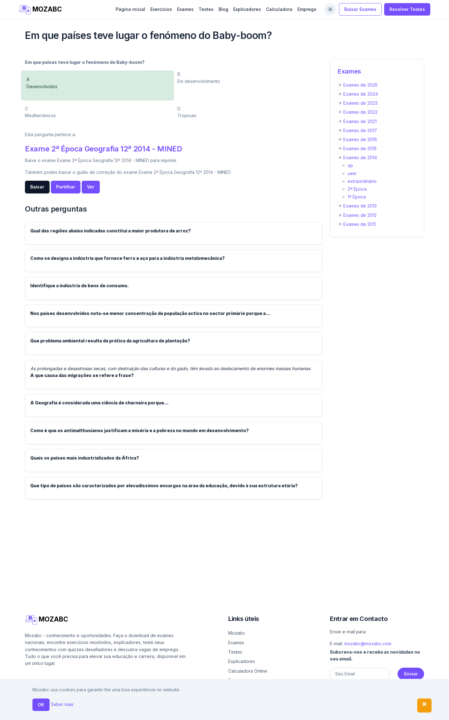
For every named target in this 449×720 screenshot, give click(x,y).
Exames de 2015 (360, 148)
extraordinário (362, 181)
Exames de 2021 (360, 121)
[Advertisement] (212, 548)
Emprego (306, 9)
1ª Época (357, 196)
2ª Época (357, 189)
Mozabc (236, 633)
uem (352, 173)
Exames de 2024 (360, 94)
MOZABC (40, 10)
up (350, 165)
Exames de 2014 (360, 157)
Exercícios (161, 9)
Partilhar (65, 186)
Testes (206, 9)
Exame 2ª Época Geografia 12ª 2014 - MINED (103, 148)
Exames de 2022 (360, 112)
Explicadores (247, 9)
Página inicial (130, 9)
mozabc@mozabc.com (367, 643)
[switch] (330, 9)
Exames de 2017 (360, 130)
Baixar (37, 186)
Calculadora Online (247, 671)
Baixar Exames (360, 9)
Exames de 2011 (359, 224)
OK (41, 704)
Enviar (411, 673)
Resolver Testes (407, 9)
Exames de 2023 (360, 103)
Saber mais (62, 704)
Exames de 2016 (360, 139)
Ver (90, 186)
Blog (223, 9)
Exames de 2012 (360, 215)
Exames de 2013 (360, 205)
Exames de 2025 (360, 85)
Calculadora (279, 9)
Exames (185, 9)
